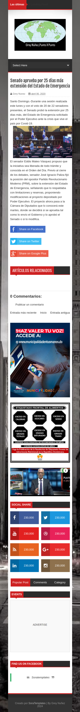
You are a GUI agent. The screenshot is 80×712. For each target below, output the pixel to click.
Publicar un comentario (30, 304)
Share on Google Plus (28, 253)
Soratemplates (40, 677)
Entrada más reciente (23, 312)
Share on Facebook (26, 229)
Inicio (43, 312)
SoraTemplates (37, 703)
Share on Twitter (24, 241)
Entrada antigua (60, 312)
